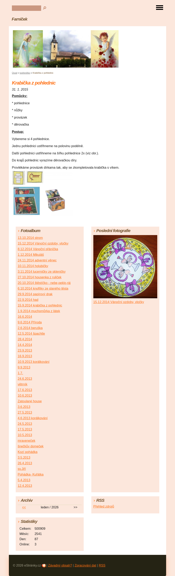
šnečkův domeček (31, 446)
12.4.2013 (25, 485)
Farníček (19, 19)
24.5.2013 (25, 423)
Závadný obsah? (60, 565)
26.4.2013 (25, 463)
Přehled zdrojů (103, 506)
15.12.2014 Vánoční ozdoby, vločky (43, 243)
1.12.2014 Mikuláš (31, 254)
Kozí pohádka (28, 452)
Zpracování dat (85, 565)
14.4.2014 (25, 345)
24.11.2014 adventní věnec (37, 260)
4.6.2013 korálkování (33, 418)
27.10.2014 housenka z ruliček (39, 277)
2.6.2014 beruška (30, 328)
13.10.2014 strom (30, 237)
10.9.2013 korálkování (33, 361)
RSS (102, 565)
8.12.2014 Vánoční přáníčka (38, 249)
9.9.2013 (24, 367)
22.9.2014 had (28, 299)
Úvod (14, 73)
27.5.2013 (25, 412)
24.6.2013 (25, 378)
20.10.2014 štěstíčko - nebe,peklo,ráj (44, 283)
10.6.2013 (25, 395)
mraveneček (26, 440)
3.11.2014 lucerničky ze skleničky (42, 271)
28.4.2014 (25, 339)
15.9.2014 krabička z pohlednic (40, 305)
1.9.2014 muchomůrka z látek (39, 311)
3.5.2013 (24, 457)
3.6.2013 (24, 407)
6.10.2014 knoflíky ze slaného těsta (43, 288)
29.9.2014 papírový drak (35, 294)
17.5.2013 (25, 429)
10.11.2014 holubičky (33, 266)
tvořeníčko (25, 73)
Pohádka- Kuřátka (31, 474)
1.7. (20, 373)
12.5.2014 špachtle (31, 333)
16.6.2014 (25, 316)
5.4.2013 (24, 480)
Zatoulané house (30, 401)
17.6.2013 (25, 390)
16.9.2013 (25, 356)
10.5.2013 (25, 435)
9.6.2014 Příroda (30, 322)
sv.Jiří (22, 469)
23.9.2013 (25, 350)
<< (24, 507)
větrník (22, 384)
